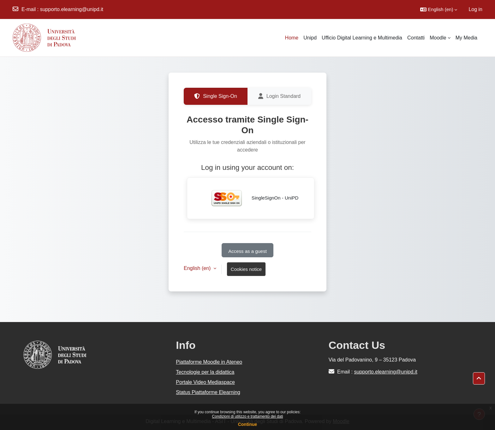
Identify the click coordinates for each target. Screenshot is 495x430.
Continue (247, 424)
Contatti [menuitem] (416, 37)
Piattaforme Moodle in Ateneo (209, 362)
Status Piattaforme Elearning (208, 392)
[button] (438, 9)
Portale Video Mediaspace (205, 382)
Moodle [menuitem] (438, 37)
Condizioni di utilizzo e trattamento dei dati (247, 416)
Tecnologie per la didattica (205, 372)
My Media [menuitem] (466, 37)
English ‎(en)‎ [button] (198, 268)
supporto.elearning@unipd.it (71, 9)
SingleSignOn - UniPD (251, 198)
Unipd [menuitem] (310, 37)
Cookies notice (246, 269)
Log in (475, 9)
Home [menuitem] (292, 37)
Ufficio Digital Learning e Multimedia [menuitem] (362, 37)
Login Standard (279, 96)
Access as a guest (247, 251)
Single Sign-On (215, 96)
